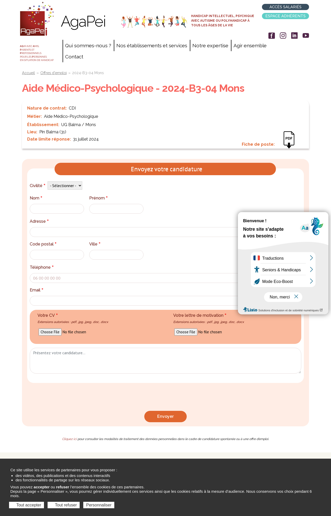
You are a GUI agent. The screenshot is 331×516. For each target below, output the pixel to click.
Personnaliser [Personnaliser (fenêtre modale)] (98, 505)
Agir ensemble (250, 45)
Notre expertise (210, 45)
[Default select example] (65, 185)
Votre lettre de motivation (208, 318)
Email (37, 290)
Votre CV (72, 318)
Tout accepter (26, 505)
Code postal (44, 244)
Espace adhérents (285, 16)
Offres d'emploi (53, 73)
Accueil (28, 73)
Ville (95, 244)
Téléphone (42, 267)
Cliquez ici (69, 439)
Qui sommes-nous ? (88, 45)
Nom (36, 198)
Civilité (38, 185)
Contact (74, 56)
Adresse (40, 221)
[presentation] (165, 398)
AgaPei (83, 21)
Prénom (99, 198)
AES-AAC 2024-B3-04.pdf (291, 143)
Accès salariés (285, 7)
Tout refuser (63, 505)
